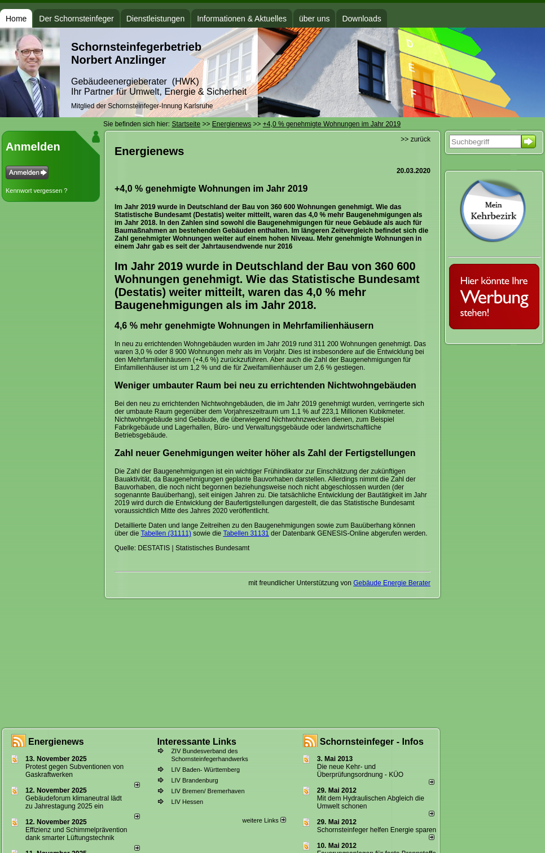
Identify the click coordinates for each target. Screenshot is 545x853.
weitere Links (263, 820)
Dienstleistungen (155, 18)
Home (16, 18)
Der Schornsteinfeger (76, 18)
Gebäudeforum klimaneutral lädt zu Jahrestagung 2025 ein (73, 802)
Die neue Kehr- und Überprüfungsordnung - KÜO (360, 771)
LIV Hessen (187, 801)
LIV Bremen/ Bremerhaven (207, 791)
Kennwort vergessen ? (36, 190)
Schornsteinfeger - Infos (372, 741)
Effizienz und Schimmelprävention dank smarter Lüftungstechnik (76, 834)
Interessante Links (196, 741)
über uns (314, 18)
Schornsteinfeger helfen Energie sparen (376, 830)
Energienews (56, 741)
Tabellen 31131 (246, 533)
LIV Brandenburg (194, 780)
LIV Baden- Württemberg (205, 769)
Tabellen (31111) (165, 533)
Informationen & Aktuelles (242, 18)
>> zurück (415, 139)
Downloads (361, 18)
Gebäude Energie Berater (391, 583)
